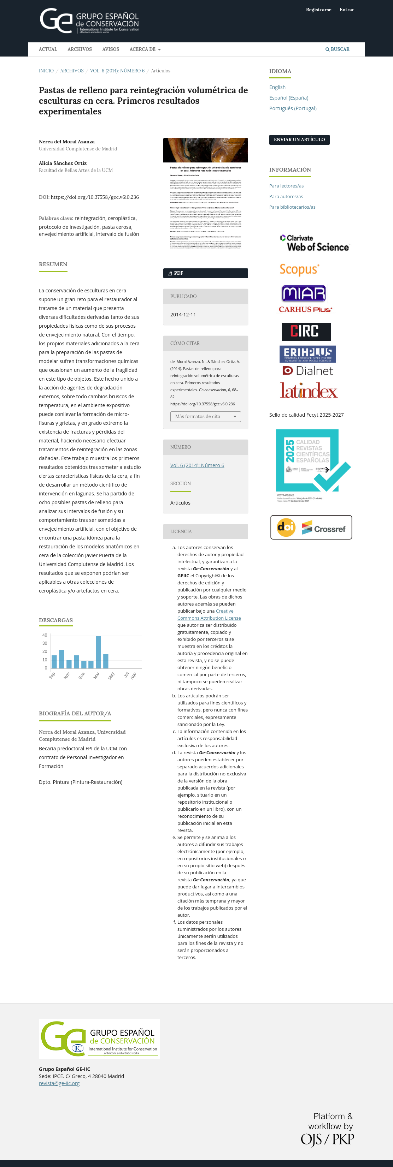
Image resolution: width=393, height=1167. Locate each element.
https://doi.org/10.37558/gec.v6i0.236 (95, 197)
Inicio (46, 71)
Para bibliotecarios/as (292, 207)
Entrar (347, 10)
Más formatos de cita (197, 416)
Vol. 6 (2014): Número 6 (117, 71)
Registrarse (319, 10)
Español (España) (288, 97)
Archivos (80, 49)
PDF (178, 273)
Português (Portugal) (293, 108)
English (277, 87)
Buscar (337, 49)
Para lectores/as (286, 186)
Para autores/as (286, 196)
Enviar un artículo (299, 140)
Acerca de (143, 49)
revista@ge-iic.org (59, 1083)
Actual (48, 49)
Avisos (110, 49)
